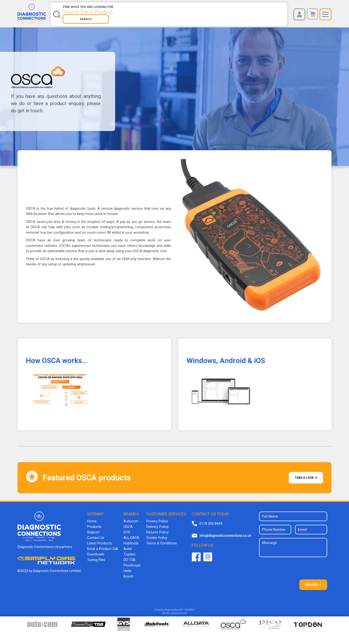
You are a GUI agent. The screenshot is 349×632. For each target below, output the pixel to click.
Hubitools (130, 539)
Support (94, 529)
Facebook (195, 554)
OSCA (127, 523)
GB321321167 (179, 610)
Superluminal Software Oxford (191, 614)
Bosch (127, 571)
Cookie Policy (155, 534)
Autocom (130, 518)
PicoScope (131, 560)
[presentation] (293, 567)
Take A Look (304, 474)
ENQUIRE (311, 581)
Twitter (207, 554)
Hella (126, 565)
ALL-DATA (131, 534)
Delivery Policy (156, 523)
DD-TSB (129, 555)
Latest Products (100, 539)
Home (92, 518)
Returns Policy (156, 529)
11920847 (189, 606)
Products (94, 523)
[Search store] (151, 13)
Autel (127, 544)
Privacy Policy (155, 518)
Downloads (96, 550)
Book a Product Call (102, 544)
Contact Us (96, 534)
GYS (126, 529)
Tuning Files (96, 555)
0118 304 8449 (210, 520)
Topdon (129, 550)
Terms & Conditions (160, 539)
